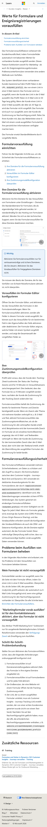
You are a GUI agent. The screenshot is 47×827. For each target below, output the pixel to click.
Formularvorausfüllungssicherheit (16, 41)
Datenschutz (25, 813)
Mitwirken (14, 813)
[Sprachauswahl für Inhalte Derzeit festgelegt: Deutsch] (7, 798)
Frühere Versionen (29, 809)
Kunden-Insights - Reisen (18, 9)
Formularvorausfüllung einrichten (16, 38)
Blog (3, 813)
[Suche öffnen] (33, 3)
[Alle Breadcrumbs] (4, 9)
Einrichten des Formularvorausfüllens (18, 603)
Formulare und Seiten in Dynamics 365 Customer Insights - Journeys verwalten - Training (21, 758)
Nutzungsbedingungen (10, 820)
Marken (5, 823)
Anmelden (41, 3)
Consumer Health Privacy (11, 816)
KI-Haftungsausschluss (10, 809)
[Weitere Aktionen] (43, 9)
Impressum (26, 820)
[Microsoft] (23, 3)
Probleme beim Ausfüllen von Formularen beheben (23, 44)
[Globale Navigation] (2, 3)
